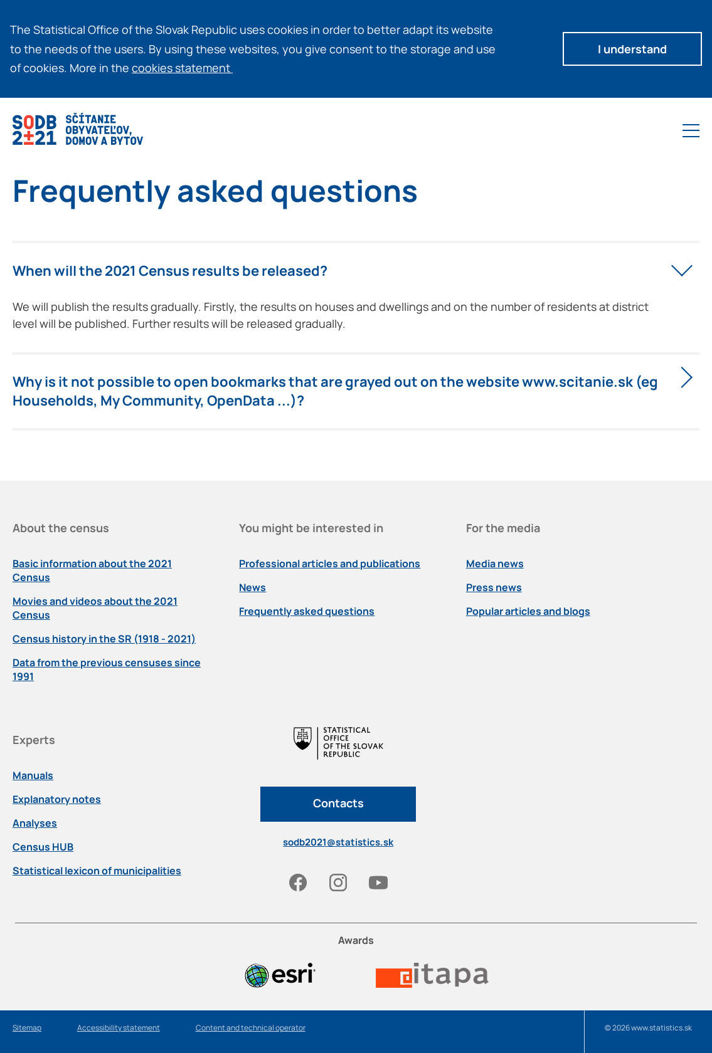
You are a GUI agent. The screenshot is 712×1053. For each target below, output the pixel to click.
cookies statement (187, 67)
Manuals (33, 775)
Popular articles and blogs (528, 611)
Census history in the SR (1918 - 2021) (104, 639)
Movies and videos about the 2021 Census (95, 608)
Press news (494, 587)
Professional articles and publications (329, 563)
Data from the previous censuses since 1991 (107, 669)
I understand (632, 48)
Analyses (35, 823)
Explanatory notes (57, 799)
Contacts (338, 802)
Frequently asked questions (307, 611)
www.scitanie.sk (577, 381)
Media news (495, 563)
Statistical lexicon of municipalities (97, 871)
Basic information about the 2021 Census (92, 570)
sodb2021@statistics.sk (338, 842)
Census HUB (43, 847)
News (252, 587)
